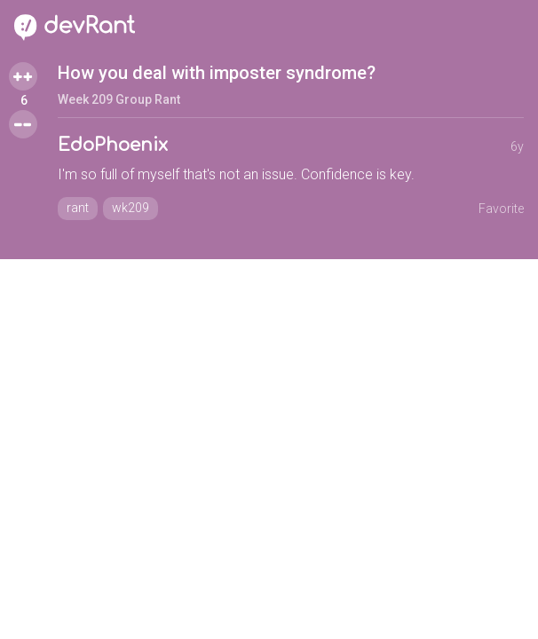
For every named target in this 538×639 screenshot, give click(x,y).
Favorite (501, 208)
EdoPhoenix (113, 145)
